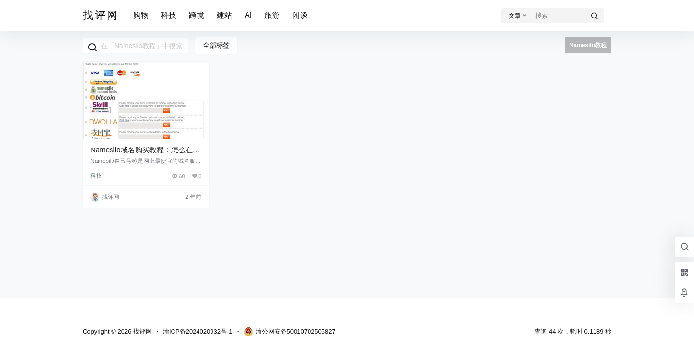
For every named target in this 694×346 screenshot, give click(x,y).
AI (248, 15)
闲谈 (300, 15)
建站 (224, 15)
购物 (141, 15)
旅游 (272, 15)
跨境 (196, 15)
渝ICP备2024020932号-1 (198, 331)
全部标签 (216, 45)
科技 (168, 15)
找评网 (141, 331)
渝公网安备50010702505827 (289, 331)
